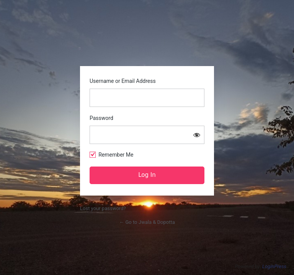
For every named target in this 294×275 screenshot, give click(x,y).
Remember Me (115, 155)
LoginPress (274, 266)
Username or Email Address (123, 81)
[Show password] (196, 135)
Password (101, 118)
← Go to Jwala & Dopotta (147, 222)
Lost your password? (103, 208)
